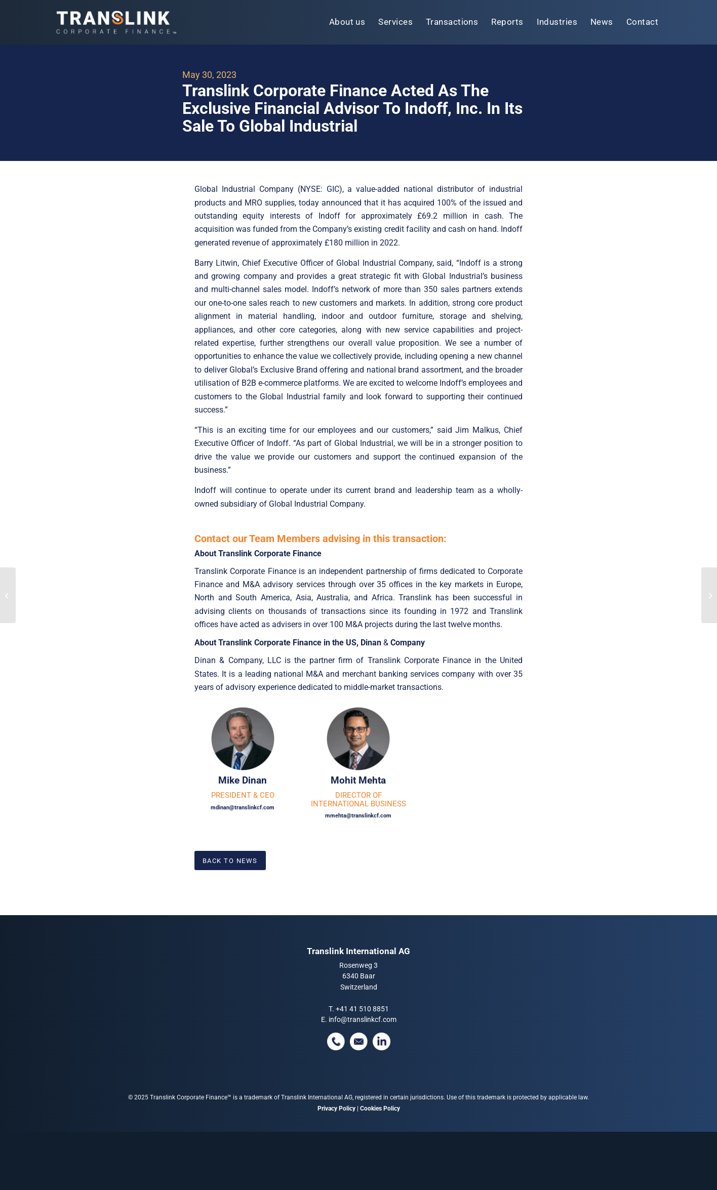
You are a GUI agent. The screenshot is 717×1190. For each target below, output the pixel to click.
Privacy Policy (336, 1108)
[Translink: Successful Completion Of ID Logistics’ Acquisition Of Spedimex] (709, 595)
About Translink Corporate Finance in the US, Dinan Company (309, 642)
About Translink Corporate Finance (258, 553)
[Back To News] (230, 860)
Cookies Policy (380, 1108)
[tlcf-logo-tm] (115, 22)
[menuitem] (347, 22)
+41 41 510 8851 (362, 1009)
